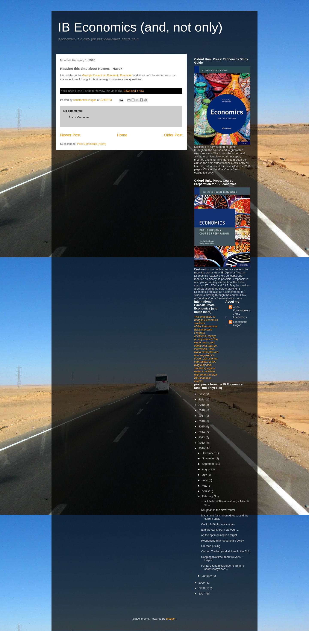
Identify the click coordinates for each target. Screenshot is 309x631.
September (209, 463)
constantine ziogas (240, 323)
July (205, 474)
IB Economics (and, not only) (140, 27)
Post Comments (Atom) (91, 143)
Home (122, 135)
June (205, 480)
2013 (202, 437)
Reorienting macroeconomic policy (222, 540)
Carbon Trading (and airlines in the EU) (225, 551)
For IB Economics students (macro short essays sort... (222, 567)
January (207, 575)
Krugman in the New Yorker (218, 510)
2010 (202, 448)
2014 (202, 432)
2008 (202, 588)
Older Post (173, 135)
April (205, 491)
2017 (202, 415)
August (206, 469)
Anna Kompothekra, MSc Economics (241, 312)
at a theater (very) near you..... (220, 529)
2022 (202, 394)
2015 (202, 426)
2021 (202, 399)
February (208, 496)
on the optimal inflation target (219, 535)
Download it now (133, 90)
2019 (202, 404)
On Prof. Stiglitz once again (218, 524)
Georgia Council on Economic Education (107, 75)
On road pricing (210, 546)
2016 (202, 421)
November (209, 458)
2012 (202, 442)
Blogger (171, 618)
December (209, 453)
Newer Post (70, 135)
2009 (202, 582)
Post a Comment (79, 117)
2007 (202, 593)
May (205, 485)
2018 (202, 410)
